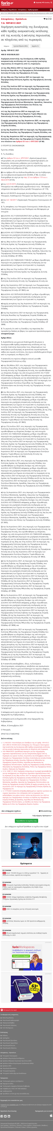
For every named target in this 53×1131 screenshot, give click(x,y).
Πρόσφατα (26, 863)
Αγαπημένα (6, 1038)
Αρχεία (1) (35, 46)
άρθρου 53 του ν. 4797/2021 (27, 141)
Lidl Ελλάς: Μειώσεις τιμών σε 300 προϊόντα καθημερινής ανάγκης (24, 922)
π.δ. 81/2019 (11, 184)
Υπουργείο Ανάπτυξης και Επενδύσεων (14, 1073)
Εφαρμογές (4, 1078)
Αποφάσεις (22, 10)
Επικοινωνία (36, 1125)
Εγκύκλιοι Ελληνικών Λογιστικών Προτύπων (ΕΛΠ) (17, 1061)
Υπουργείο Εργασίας (9, 1071)
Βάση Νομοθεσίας (8, 1018)
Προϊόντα (13, 1125)
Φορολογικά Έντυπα (9, 1045)
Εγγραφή (38, 2)
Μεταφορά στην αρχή (10, 1010)
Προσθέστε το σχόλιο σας (26, 821)
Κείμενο (6, 46)
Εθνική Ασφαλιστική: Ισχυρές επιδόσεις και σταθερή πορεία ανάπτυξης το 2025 (25, 934)
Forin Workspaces (8, 1028)
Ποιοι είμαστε (27, 1125)
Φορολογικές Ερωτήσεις (10, 1040)
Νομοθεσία (12, 10)
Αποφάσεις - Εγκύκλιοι (8, 1052)
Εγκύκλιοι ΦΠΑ (7, 1066)
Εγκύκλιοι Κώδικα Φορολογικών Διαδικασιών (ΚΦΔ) (18, 1063)
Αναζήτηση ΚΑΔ (7, 1091)
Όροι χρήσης (4, 1125)
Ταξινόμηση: (42, 816)
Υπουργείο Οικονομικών (10, 1056)
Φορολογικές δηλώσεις (10, 1025)
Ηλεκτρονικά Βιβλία (8, 1023)
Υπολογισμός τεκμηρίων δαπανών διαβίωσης (16, 1086)
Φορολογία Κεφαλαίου (10, 1068)
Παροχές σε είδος (8, 1084)
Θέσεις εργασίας (32, 1127)
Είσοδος (46, 2)
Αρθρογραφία (33, 10)
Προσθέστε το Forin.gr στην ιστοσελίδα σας (16, 1094)
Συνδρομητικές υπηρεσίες (9, 1014)
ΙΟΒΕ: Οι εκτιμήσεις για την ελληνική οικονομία (20, 909)
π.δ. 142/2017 (11, 200)
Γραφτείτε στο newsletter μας (9, 1105)
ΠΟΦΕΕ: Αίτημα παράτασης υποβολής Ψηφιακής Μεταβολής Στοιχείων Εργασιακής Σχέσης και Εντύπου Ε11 (25, 898)
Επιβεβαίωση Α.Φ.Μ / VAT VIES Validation (15, 1089)
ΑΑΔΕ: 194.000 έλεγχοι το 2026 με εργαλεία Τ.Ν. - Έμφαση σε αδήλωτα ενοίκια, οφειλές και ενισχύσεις (25, 874)
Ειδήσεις (4, 10)
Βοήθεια (44, 1125)
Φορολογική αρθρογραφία (11, 1020)
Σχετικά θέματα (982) (20, 46)
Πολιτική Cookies (20, 1127)
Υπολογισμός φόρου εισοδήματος (13, 1081)
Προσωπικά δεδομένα (7, 1127)
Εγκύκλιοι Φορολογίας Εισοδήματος (13, 1058)
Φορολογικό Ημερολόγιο (10, 1043)
